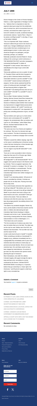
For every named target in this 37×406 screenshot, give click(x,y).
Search (30, 289)
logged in (13, 282)
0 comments (12, 13)
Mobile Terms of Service (7, 351)
